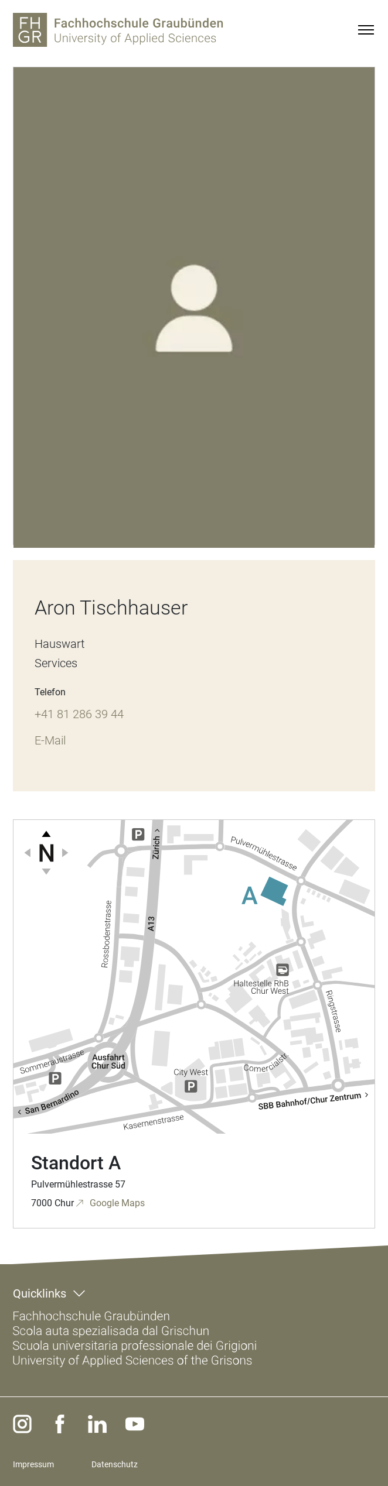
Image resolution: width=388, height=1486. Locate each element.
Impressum (33, 1464)
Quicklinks (39, 1293)
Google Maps (116, 1203)
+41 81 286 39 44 (79, 714)
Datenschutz (114, 1464)
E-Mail (50, 740)
